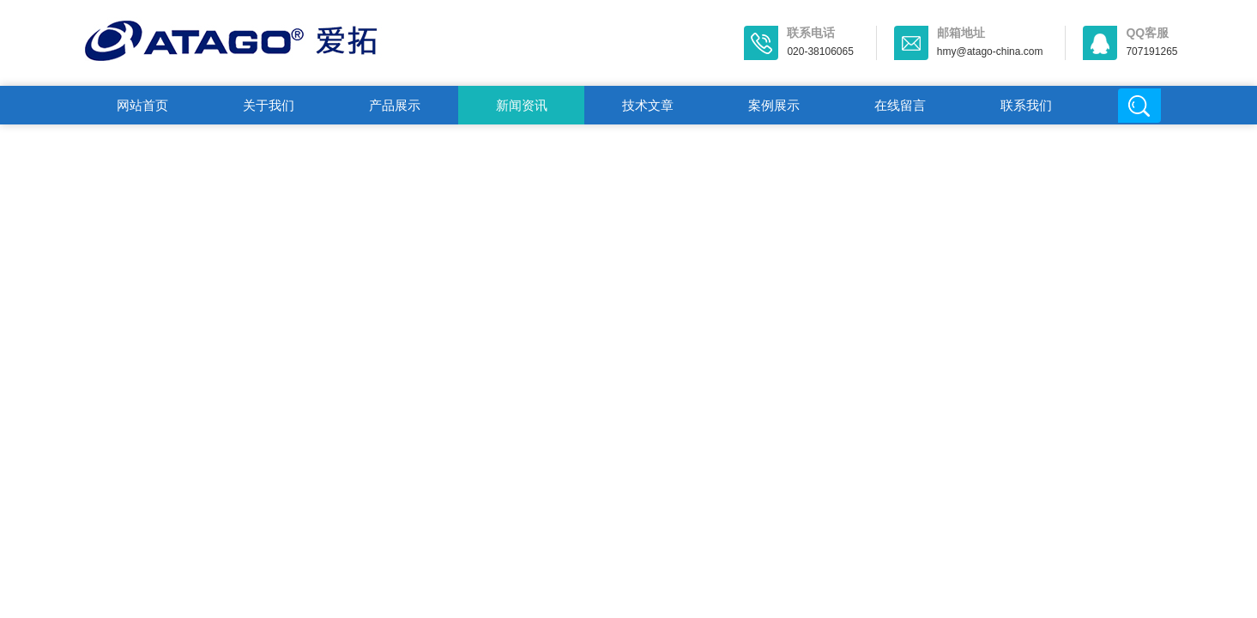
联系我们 (1026, 105)
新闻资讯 (521, 105)
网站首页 (142, 105)
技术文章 (648, 105)
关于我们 (268, 105)
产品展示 (394, 105)
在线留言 (900, 105)
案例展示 (774, 105)
